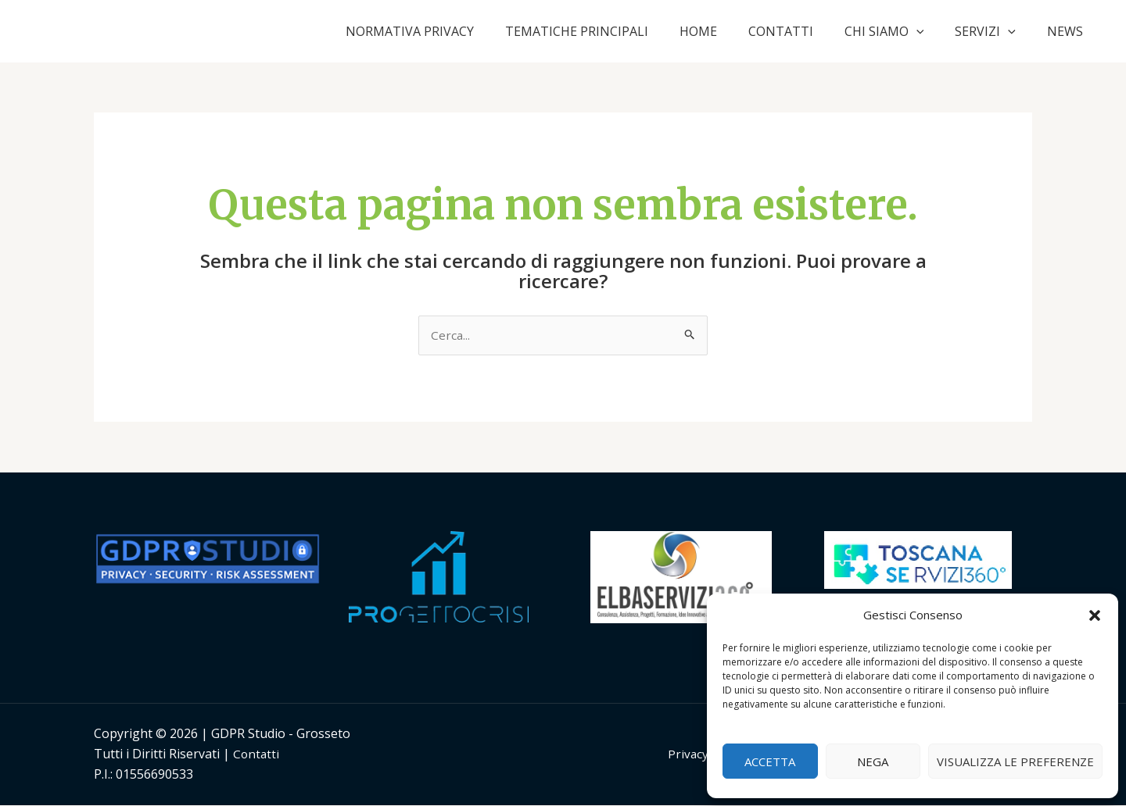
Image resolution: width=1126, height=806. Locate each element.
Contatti (257, 754)
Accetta (769, 761)
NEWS (1068, 31)
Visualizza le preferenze (1015, 761)
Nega (872, 761)
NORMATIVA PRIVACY (450, 31)
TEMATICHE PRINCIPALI (611, 31)
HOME (726, 31)
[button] (1095, 615)
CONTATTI (802, 31)
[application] (932, 31)
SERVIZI (994, 31)
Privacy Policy (704, 754)
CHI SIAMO (900, 31)
